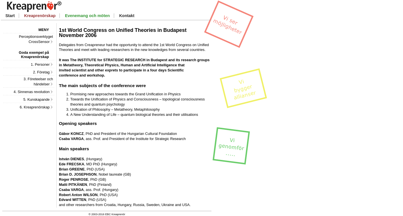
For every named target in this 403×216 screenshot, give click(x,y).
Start (10, 15)
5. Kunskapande (38, 99)
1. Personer (42, 64)
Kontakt (127, 15)
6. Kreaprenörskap (36, 107)
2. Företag (43, 72)
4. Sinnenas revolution (33, 92)
